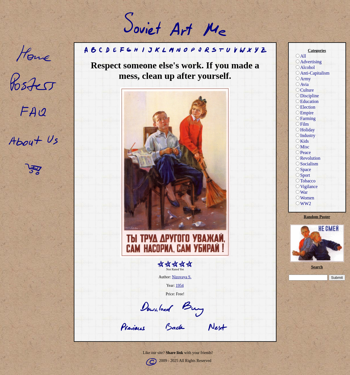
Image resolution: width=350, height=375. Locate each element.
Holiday (305, 129)
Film (302, 124)
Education (307, 101)
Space (303, 169)
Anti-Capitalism (313, 73)
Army (303, 78)
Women (305, 197)
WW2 (303, 203)
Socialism (307, 163)
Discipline (307, 95)
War (302, 192)
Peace (303, 152)
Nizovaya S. (181, 277)
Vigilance (307, 186)
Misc (302, 146)
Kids (302, 141)
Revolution (308, 158)
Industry (305, 135)
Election (305, 107)
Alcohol (305, 67)
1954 (180, 285)
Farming (306, 118)
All (301, 56)
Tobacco (306, 180)
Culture (305, 90)
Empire (305, 112)
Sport (303, 175)
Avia (302, 84)
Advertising (309, 61)
